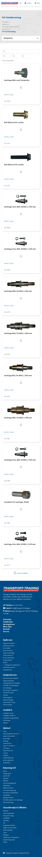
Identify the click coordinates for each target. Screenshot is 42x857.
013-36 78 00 (17, 605)
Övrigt (5, 842)
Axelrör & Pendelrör (9, 736)
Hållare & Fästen (8, 788)
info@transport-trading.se (21, 608)
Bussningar (6, 738)
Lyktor (5, 771)
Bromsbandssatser (9, 667)
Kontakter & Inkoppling (10, 792)
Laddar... (29, 3)
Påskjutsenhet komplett (10, 678)
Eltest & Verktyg (8, 802)
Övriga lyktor (7, 773)
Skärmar (5, 811)
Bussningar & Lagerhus (10, 690)
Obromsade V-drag (9, 702)
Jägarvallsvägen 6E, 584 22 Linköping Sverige (20, 612)
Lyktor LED (6, 776)
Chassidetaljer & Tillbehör (15, 807)
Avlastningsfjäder (8, 813)
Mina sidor (7, 626)
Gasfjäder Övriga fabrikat (11, 718)
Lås (4, 823)
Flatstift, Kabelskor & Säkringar (13, 800)
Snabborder (8, 621)
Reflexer (5, 780)
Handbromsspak (8, 692)
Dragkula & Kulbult (9, 825)
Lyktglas (5, 778)
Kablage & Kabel (8, 797)
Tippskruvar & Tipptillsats (11, 837)
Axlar (4, 731)
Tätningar (6, 748)
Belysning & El (9, 768)
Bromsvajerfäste (8, 760)
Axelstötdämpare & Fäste (11, 733)
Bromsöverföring (8, 657)
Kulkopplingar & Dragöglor (11, 683)
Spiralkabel (6, 795)
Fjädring (5, 741)
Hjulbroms (7, 640)
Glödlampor (6, 785)
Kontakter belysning (9, 790)
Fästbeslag (6, 720)
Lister (5, 832)
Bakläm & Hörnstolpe (9, 827)
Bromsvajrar (7, 648)
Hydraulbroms (7, 670)
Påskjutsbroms (10, 675)
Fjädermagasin (7, 697)
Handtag (6, 820)
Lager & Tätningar (9, 643)
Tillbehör (6, 723)
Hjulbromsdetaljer (8, 653)
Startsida (7, 619)
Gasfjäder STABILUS (9, 715)
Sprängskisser (9, 624)
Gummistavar (7, 743)
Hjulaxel (6, 728)
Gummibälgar (7, 688)
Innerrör (5, 695)
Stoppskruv (6, 762)
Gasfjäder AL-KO (8, 713)
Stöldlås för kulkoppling (10, 685)
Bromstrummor (8, 650)
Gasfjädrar (7, 710)
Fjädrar (5, 662)
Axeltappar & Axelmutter (12, 665)
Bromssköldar (7, 660)
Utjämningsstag (8, 757)
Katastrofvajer (7, 704)
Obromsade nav (8, 655)
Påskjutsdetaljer (8, 700)
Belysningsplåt (8, 830)
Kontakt (6, 629)
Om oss (6, 631)
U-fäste (5, 753)
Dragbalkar (6, 818)
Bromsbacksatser (8, 645)
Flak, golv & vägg (8, 815)
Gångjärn (6, 835)
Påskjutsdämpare (8, 680)
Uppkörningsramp (9, 839)
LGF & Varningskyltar (9, 783)
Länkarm (5, 755)
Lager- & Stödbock (9, 745)
